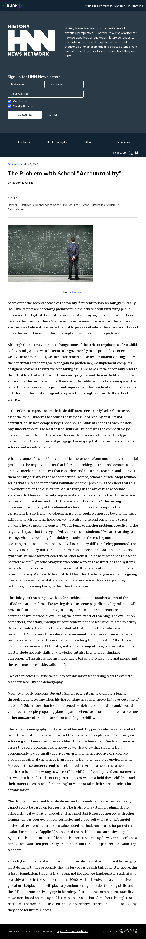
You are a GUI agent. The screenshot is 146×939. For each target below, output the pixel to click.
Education (14, 164)
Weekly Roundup (24, 106)
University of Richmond (128, 5)
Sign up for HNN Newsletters (72, 931)
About (89, 142)
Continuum (20, 101)
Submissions (122, 142)
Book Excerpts (57, 142)
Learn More (53, 115)
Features (24, 142)
